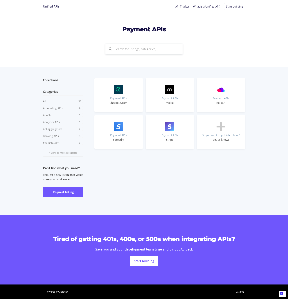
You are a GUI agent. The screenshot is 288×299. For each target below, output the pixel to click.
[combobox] (144, 49)
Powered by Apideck (57, 291)
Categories (50, 92)
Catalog (240, 291)
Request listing (63, 192)
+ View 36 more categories (63, 152)
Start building (234, 6)
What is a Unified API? (206, 6)
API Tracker (182, 6)
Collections (50, 80)
